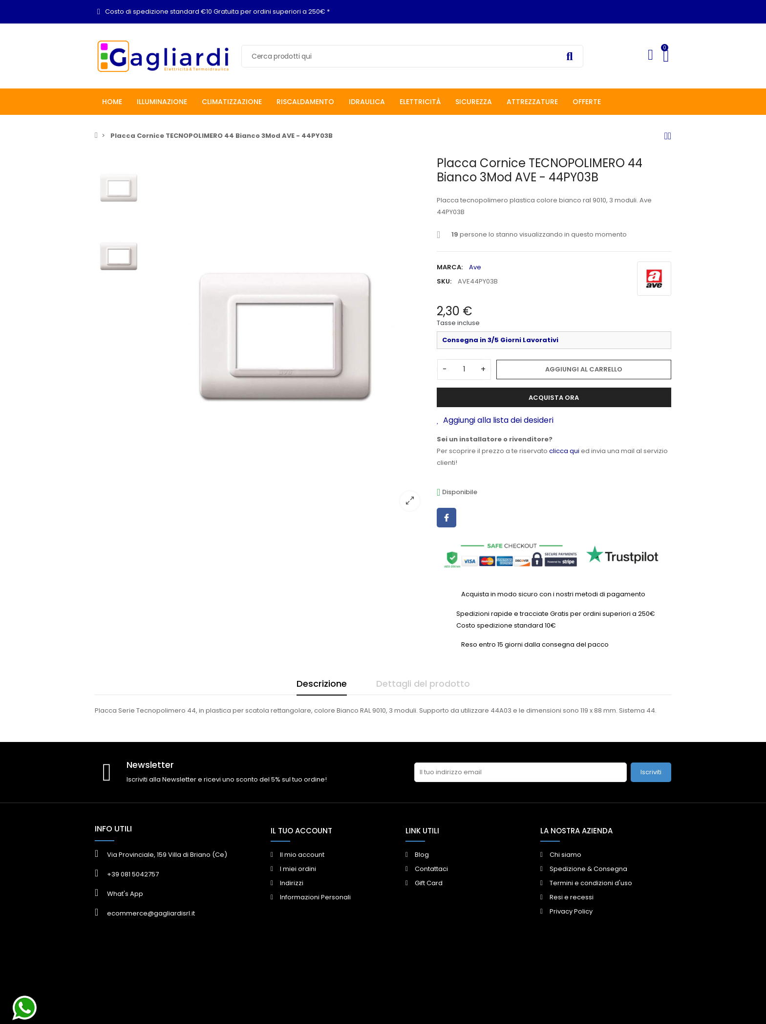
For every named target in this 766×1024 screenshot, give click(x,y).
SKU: (444, 281)
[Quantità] (464, 369)
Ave (475, 267)
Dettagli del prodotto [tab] (423, 683)
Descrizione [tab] (322, 683)
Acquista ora (554, 397)
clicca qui (564, 451)
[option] (288, 337)
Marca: (450, 267)
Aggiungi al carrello (583, 369)
